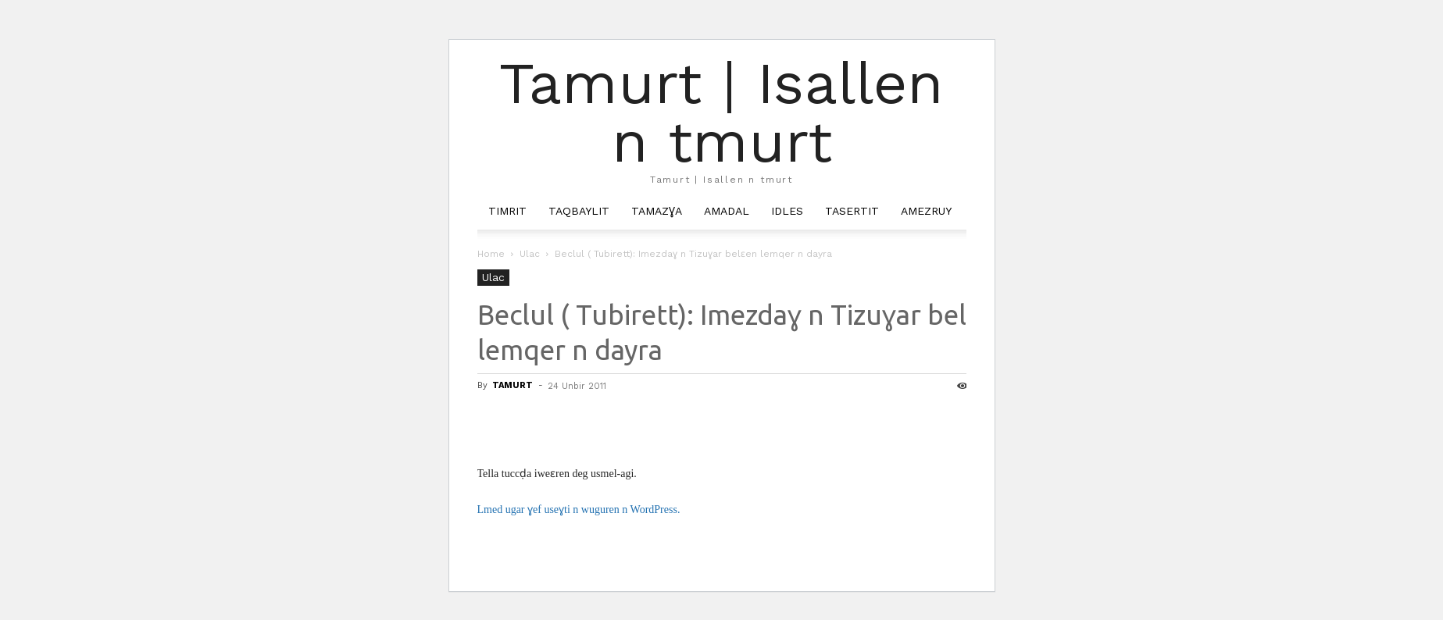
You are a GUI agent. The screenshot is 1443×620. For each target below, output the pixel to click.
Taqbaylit (578, 211)
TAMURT (512, 385)
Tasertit (852, 211)
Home (491, 253)
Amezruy (926, 211)
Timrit (507, 211)
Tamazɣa (656, 211)
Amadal (726, 211)
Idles (787, 211)
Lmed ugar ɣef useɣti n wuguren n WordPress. (578, 509)
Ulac (530, 253)
